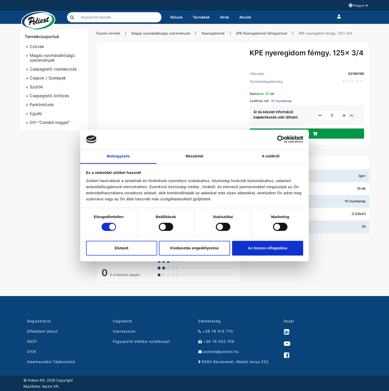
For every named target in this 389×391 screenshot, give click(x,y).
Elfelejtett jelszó (42, 331)
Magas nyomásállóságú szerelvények (52, 58)
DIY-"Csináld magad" (50, 122)
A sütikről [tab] (271, 156)
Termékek (201, 17)
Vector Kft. (50, 386)
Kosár (289, 321)
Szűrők (36, 86)
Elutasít (121, 248)
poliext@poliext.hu (218, 351)
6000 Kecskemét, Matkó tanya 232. (234, 362)
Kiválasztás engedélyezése (194, 248)
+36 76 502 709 (216, 341)
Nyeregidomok (213, 33)
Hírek (224, 17)
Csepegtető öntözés (49, 95)
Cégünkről (122, 321)
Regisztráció (39, 321)
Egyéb (36, 113)
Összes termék (108, 33)
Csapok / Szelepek (48, 77)
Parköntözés (42, 104)
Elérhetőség (209, 321)
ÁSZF (32, 341)
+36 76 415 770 (215, 331)
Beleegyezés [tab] (118, 156)
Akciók (245, 17)
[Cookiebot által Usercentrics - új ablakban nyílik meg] (281, 139)
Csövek (37, 46)
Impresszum (124, 331)
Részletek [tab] (194, 156)
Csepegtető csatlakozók (53, 69)
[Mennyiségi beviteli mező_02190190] (332, 115)
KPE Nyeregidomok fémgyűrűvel (261, 33)
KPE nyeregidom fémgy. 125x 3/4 (325, 33)
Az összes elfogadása (267, 248)
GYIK (31, 351)
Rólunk (176, 17)
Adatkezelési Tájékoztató (51, 362)
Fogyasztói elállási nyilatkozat (141, 341)
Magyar (358, 5)
